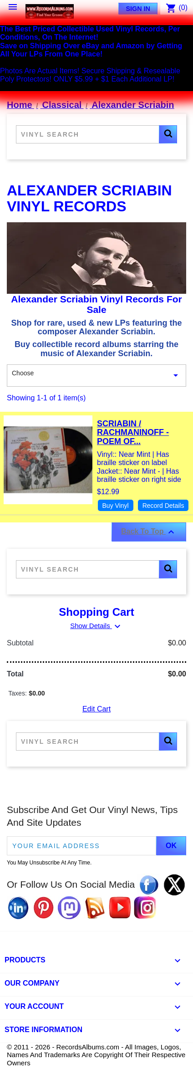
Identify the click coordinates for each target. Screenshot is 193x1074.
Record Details (163, 505)
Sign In (138, 8)
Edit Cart (96, 709)
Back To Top (149, 532)
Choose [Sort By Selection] (96, 375)
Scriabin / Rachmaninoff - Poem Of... (133, 432)
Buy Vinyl (115, 505)
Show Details (96, 625)
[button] (168, 134)
